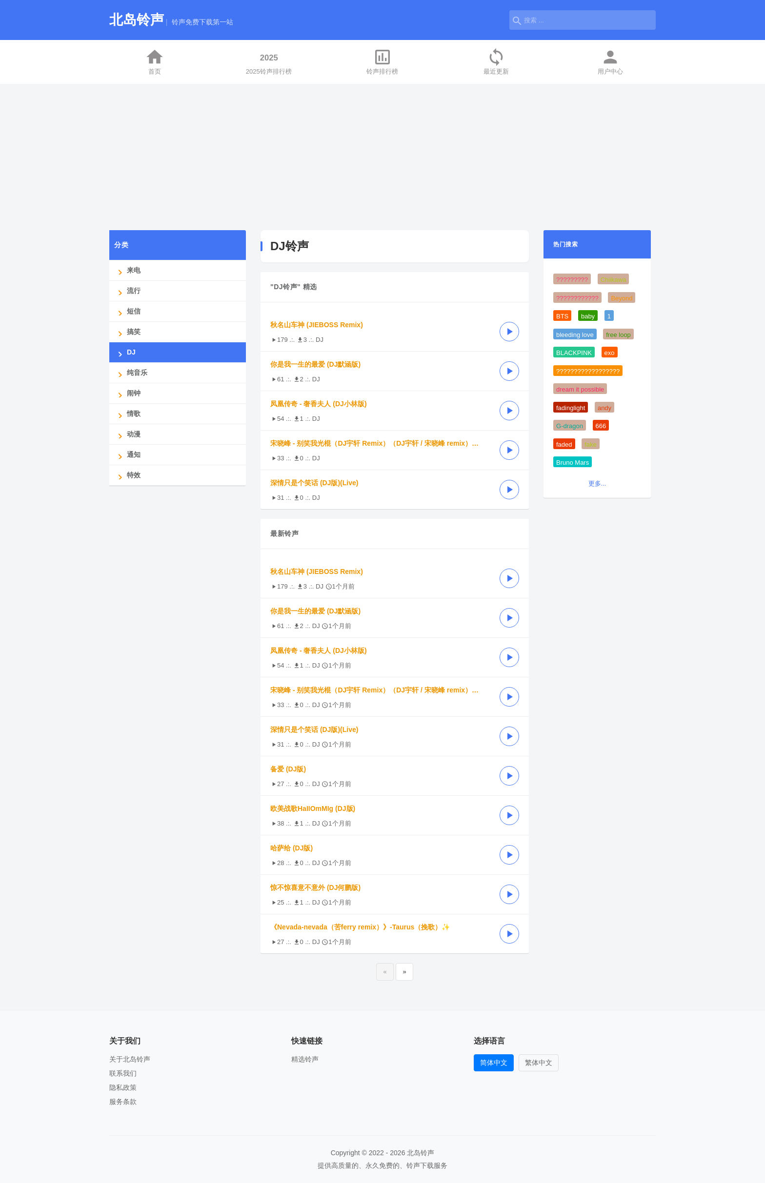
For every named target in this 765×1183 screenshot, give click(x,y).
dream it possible (580, 389)
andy (604, 408)
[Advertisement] (382, 157)
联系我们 (123, 1073)
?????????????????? (588, 371)
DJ (125, 352)
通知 (127, 455)
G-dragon (569, 426)
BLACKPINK (574, 352)
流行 (127, 291)
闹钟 (127, 393)
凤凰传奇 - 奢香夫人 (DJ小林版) (318, 404)
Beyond (621, 298)
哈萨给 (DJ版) (291, 848)
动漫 (127, 434)
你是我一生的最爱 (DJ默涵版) (315, 364)
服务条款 (123, 1101)
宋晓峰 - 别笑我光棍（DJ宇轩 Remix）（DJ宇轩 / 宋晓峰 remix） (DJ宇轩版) (380, 443)
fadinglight (570, 408)
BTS (562, 316)
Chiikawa (613, 279)
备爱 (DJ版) (288, 769)
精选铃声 (305, 1059)
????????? (572, 279)
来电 (127, 270)
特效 (127, 475)
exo (609, 352)
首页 (154, 61)
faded (564, 444)
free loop (618, 334)
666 (601, 426)
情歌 (127, 414)
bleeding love (575, 334)
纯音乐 (130, 373)
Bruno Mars (572, 462)
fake (590, 444)
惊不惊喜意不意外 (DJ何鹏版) (315, 887)
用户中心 (610, 61)
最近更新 (496, 61)
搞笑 (127, 332)
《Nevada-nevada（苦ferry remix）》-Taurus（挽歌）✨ (360, 927)
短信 (127, 311)
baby (588, 316)
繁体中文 (538, 1062)
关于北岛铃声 (129, 1059)
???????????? (577, 298)
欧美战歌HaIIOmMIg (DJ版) (312, 808)
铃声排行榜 (382, 61)
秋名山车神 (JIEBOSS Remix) (316, 325)
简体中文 (493, 1062)
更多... (597, 483)
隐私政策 (123, 1087)
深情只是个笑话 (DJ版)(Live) (314, 483)
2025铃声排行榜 (269, 61)
